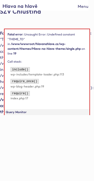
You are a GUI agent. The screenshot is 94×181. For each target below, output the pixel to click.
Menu (83, 7)
